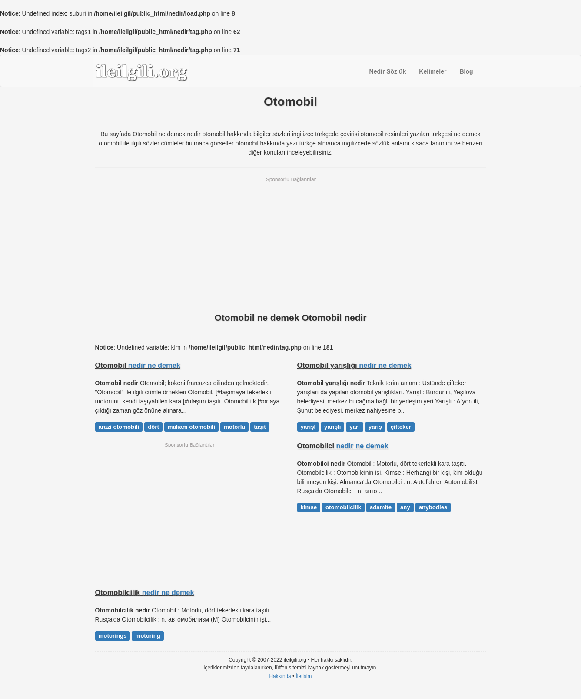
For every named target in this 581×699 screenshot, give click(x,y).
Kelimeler (432, 71)
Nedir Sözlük (387, 71)
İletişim (304, 676)
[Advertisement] (290, 244)
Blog (466, 71)
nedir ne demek (154, 365)
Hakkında (280, 676)
